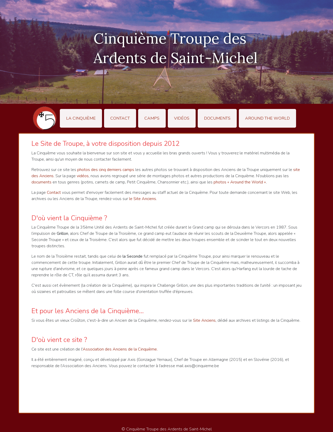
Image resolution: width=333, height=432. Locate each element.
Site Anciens (204, 320)
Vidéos (181, 118)
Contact (120, 118)
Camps (151, 118)
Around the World (267, 118)
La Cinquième (81, 118)
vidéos (83, 176)
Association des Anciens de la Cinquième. (120, 349)
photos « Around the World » (240, 182)
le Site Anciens (142, 199)
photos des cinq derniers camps (105, 170)
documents (41, 182)
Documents (217, 118)
